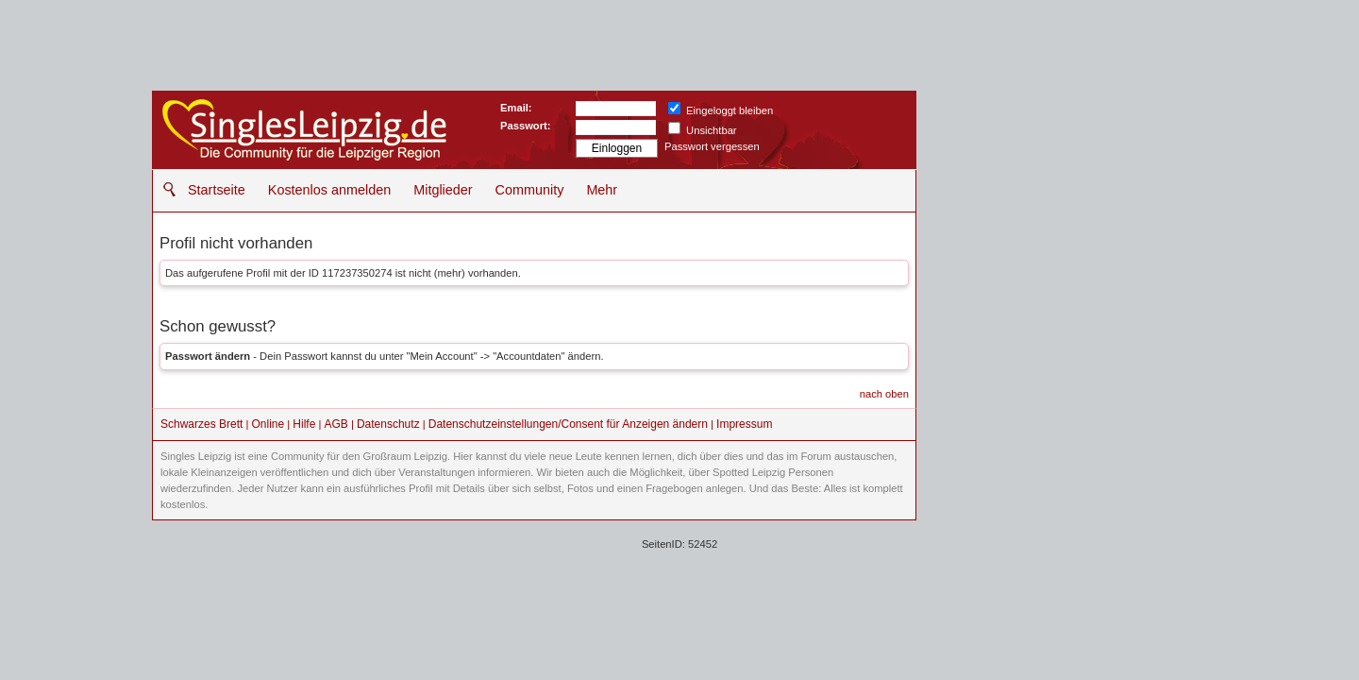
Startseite (216, 189)
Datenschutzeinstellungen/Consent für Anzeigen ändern (568, 424)
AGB (335, 424)
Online (268, 424)
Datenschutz (388, 424)
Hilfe (304, 424)
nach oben (884, 394)
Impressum (744, 424)
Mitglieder (442, 189)
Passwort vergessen (712, 146)
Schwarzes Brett (201, 424)
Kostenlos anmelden (329, 189)
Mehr (601, 189)
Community (529, 189)
